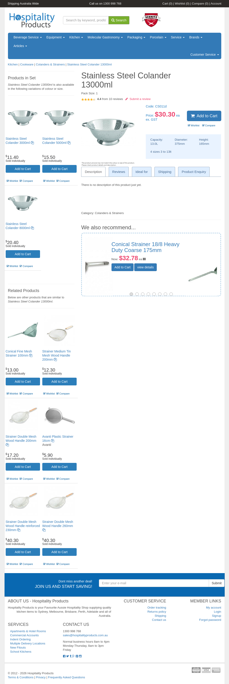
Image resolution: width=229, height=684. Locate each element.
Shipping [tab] (164, 172)
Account (216, 3)
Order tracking (156, 607)
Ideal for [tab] (142, 172)
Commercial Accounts (24, 635)
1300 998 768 (112, 3)
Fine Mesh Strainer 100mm (176, 244)
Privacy (41, 677)
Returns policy (156, 611)
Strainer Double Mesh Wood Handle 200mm (21, 441)
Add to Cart (23, 169)
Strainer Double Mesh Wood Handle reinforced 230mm (23, 526)
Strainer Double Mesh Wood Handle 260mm (57, 526)
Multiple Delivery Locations (27, 643)
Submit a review (138, 99)
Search (118, 20)
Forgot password (210, 620)
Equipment (55, 37)
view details (177, 261)
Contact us (159, 620)
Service (178, 37)
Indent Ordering (20, 639)
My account (213, 607)
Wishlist (182, 3)
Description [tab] (93, 172)
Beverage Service (28, 37)
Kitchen (76, 37)
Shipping (160, 615)
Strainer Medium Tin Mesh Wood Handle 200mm (56, 355)
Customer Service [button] (204, 54)
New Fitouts (18, 647)
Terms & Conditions (21, 677)
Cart (167, 3)
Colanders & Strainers (50, 64)
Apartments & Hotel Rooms (28, 631)
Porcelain (158, 37)
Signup (216, 615)
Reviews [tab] (118, 172)
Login (217, 611)
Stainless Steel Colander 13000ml (89, 64)
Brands (195, 37)
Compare (200, 3)
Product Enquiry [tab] (194, 172)
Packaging (136, 37)
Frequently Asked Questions (66, 677)
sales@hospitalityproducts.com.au (85, 635)
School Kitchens (20, 651)
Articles (20, 46)
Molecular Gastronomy (105, 37)
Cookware (26, 64)
